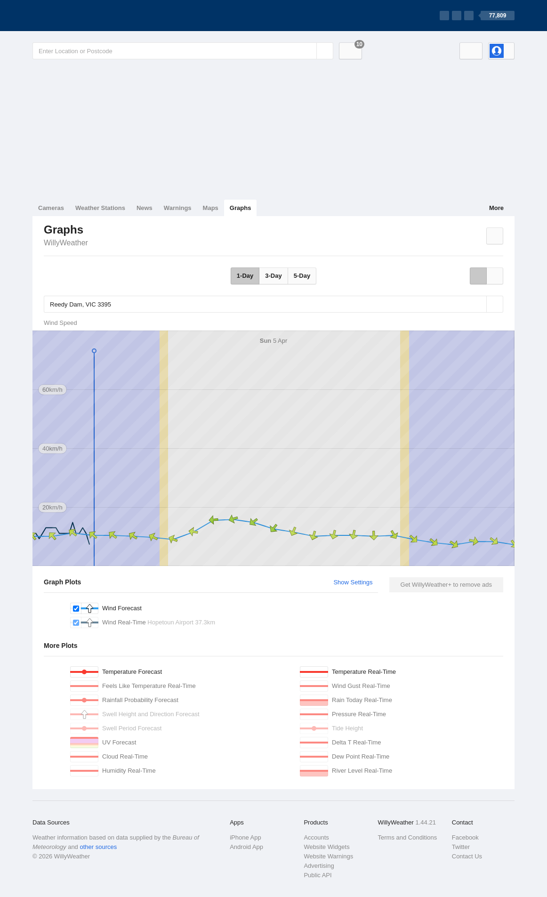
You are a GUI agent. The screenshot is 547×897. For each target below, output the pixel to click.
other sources (98, 846)
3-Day (273, 275)
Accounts (316, 837)
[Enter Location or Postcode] (182, 50)
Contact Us (467, 856)
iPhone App (245, 837)
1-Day (245, 275)
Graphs (240, 207)
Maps (210, 207)
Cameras (51, 207)
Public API (317, 875)
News (145, 207)
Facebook (465, 837)
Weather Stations (100, 207)
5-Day (302, 275)
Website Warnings (328, 856)
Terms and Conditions (407, 837)
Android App (246, 846)
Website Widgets (326, 846)
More (496, 207)
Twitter (461, 846)
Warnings (178, 207)
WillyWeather (66, 243)
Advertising (319, 865)
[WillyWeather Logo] (76, 15)
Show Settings (352, 582)
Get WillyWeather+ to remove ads (446, 584)
